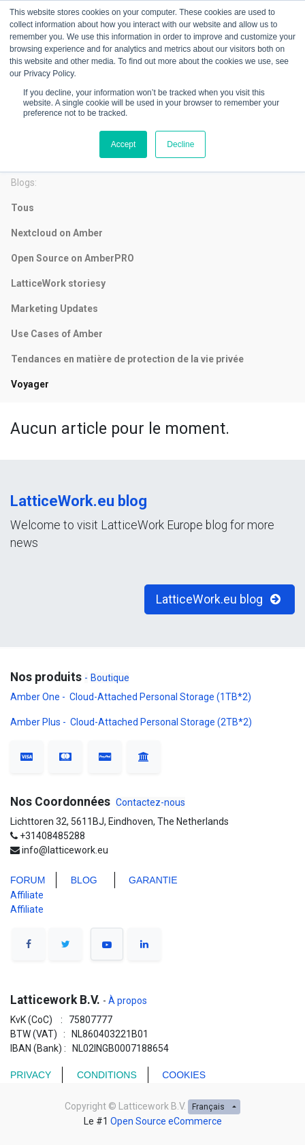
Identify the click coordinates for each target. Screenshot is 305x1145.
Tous (22, 207)
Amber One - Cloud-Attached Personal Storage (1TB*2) (131, 696)
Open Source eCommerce (166, 1121)
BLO (80, 880)
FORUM (27, 880)
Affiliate (27, 895)
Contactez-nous (150, 802)
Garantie (154, 880)
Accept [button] (123, 144)
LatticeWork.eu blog (78, 500)
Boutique (110, 677)
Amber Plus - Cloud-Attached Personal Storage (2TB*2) (131, 722)
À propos (126, 1000)
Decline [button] (180, 144)
